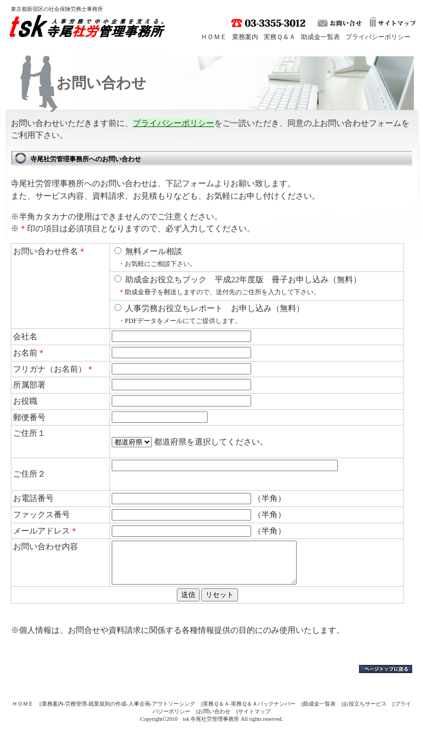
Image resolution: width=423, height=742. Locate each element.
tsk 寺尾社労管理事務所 (90, 29)
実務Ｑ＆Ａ (280, 37)
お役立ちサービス (365, 712)
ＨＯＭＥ (214, 37)
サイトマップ (254, 719)
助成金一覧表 (320, 37)
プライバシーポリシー (378, 37)
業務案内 (245, 37)
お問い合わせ (214, 719)
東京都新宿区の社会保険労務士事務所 (57, 9)
